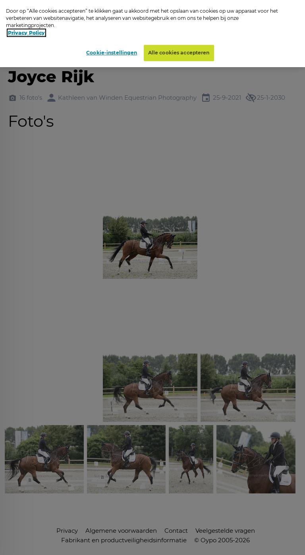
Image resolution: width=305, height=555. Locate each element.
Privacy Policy (26, 33)
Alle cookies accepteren (179, 53)
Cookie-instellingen (111, 53)
